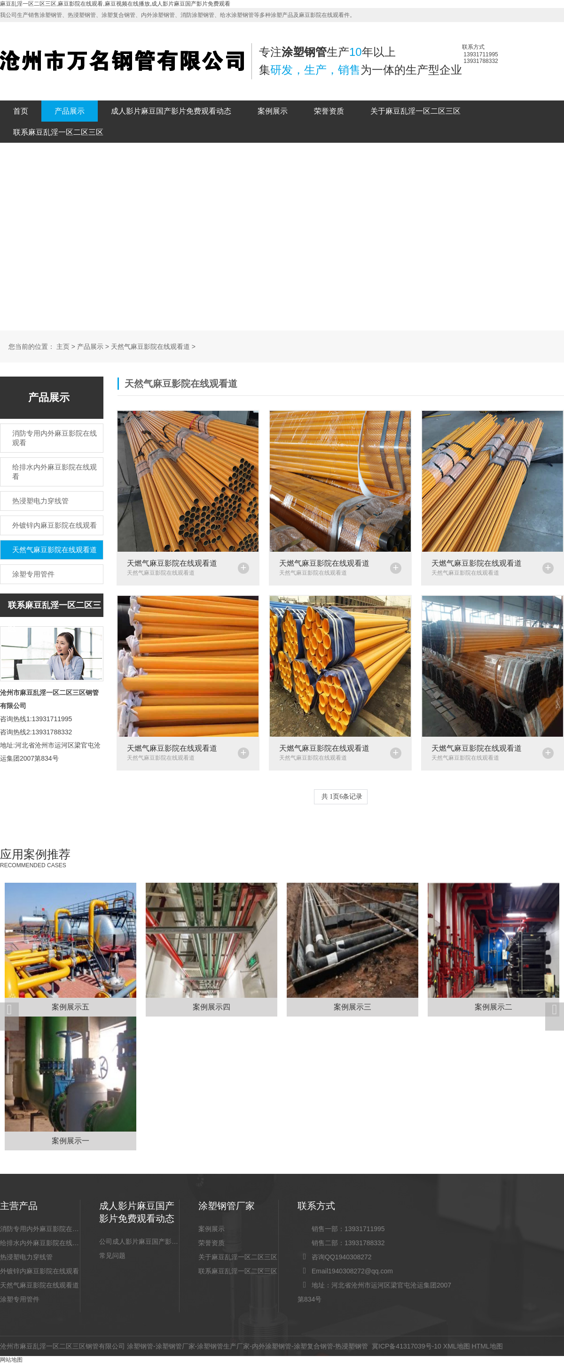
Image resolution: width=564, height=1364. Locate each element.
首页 (20, 111)
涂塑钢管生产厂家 (223, 1346)
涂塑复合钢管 (313, 1346)
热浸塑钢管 (351, 1346)
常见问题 (112, 1255)
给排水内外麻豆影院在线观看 (40, 1243)
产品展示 (70, 111)
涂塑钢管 (140, 1346)
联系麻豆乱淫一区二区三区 (58, 132)
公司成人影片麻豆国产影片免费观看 (139, 1241)
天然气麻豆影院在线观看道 (150, 346)
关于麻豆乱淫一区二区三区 (415, 111)
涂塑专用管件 (19, 1299)
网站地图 (11, 1359)
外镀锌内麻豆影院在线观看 (39, 1271)
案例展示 (273, 111)
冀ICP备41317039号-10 (406, 1346)
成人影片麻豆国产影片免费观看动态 (171, 111)
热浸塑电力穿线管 (26, 1257)
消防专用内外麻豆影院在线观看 (40, 1229)
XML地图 (456, 1346)
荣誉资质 (329, 111)
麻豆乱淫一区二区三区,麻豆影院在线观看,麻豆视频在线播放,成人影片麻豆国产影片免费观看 (115, 3)
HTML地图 (486, 1346)
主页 (63, 346)
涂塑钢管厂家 (175, 1346)
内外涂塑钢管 (271, 1346)
